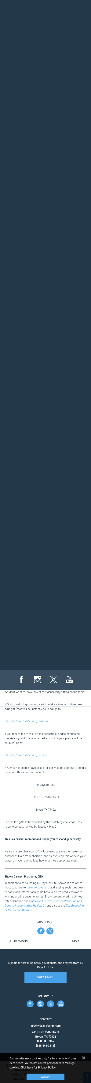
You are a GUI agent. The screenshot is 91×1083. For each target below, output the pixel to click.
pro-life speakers (38, 887)
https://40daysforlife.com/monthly (26, 755)
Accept (45, 1077)
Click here (26, 1067)
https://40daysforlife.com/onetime (26, 721)
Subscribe (45, 977)
